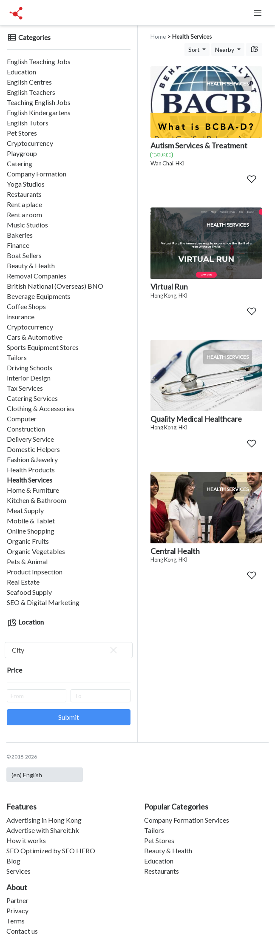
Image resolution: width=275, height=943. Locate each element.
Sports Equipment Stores (43, 347)
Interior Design (29, 378)
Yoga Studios (26, 184)
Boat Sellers (24, 255)
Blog (13, 861)
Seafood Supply (29, 592)
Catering (19, 163)
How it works (26, 840)
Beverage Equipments (39, 296)
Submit (68, 717)
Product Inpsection (34, 572)
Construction (26, 429)
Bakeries (20, 235)
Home (158, 36)
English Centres (29, 82)
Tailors (17, 357)
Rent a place (24, 204)
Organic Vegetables (36, 551)
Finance (18, 245)
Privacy (17, 910)
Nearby (225, 49)
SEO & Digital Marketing (43, 602)
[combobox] (69, 650)
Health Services (29, 480)
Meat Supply (25, 510)
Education (21, 72)
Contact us (22, 931)
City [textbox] (65, 650)
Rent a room (24, 214)
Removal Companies (36, 276)
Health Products (31, 470)
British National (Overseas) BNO (55, 286)
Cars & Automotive (34, 337)
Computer (22, 419)
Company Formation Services (186, 820)
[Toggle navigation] (257, 13)
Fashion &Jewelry (32, 459)
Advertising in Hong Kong (44, 820)
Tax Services (25, 388)
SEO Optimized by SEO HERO (50, 850)
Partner (17, 900)
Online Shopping (30, 531)
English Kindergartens (39, 112)
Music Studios (27, 225)
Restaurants (24, 194)
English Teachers (31, 92)
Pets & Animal (27, 561)
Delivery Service (30, 439)
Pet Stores (22, 133)
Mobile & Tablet (31, 521)
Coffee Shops (26, 306)
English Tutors (27, 123)
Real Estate (23, 582)
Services (18, 871)
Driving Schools (29, 368)
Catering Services (32, 398)
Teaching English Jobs (39, 102)
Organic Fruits (28, 541)
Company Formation (36, 174)
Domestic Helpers (33, 449)
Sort (194, 49)
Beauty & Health (31, 265)
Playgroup (22, 153)
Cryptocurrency (30, 143)
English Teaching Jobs (39, 61)
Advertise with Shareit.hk (42, 830)
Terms (15, 921)
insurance (20, 316)
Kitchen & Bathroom (36, 500)
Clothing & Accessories (40, 408)
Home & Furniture (33, 490)
